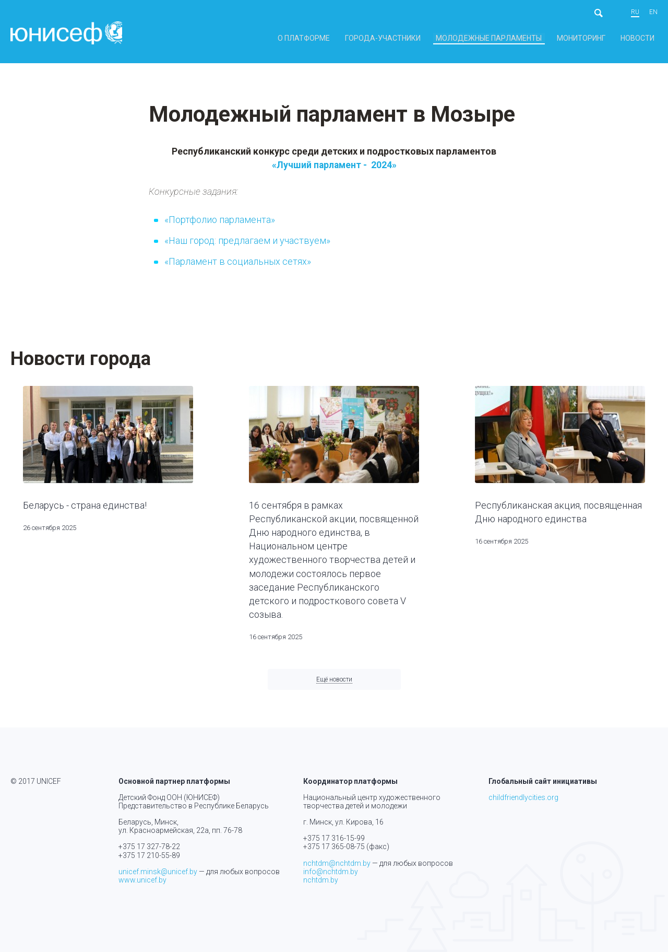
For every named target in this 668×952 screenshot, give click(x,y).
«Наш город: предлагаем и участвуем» (247, 244)
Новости (642, 38)
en (653, 12)
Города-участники (423, 38)
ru (635, 12)
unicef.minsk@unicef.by (157, 871)
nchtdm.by (320, 880)
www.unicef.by (142, 880)
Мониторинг (594, 38)
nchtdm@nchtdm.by (337, 863)
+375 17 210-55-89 (149, 855)
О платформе (356, 38)
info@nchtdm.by (330, 871)
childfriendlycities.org (523, 798)
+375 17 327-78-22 (149, 847)
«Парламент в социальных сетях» (237, 265)
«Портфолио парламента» (219, 223)
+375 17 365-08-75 (334, 847)
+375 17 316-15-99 (334, 839)
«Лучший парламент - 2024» (335, 168)
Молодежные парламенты (515, 38)
